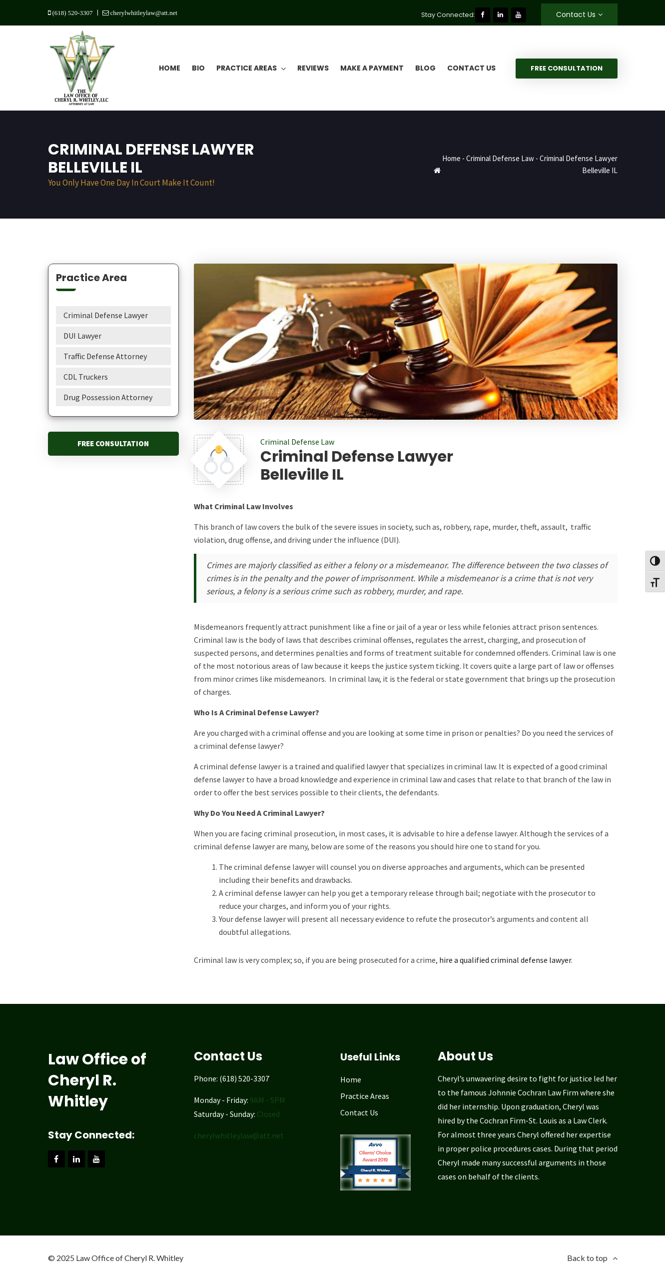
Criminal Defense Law (500, 158)
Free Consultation (567, 68)
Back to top (587, 1257)
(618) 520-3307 (72, 13)
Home (451, 158)
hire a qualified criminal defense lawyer (505, 960)
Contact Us (576, 15)
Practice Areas (364, 1096)
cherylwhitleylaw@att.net (143, 13)
